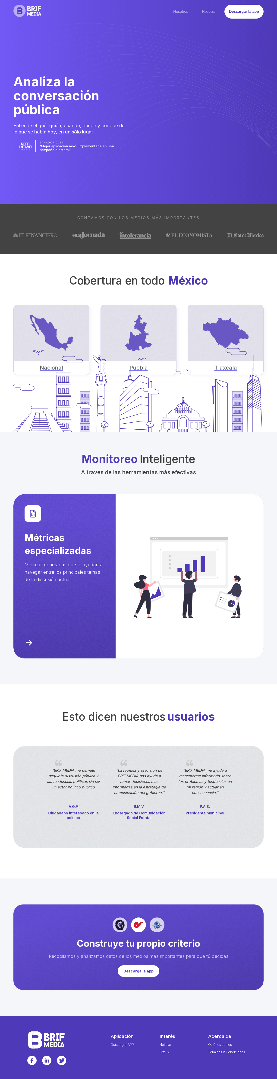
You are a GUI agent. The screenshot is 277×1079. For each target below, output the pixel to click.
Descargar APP (122, 1045)
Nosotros (180, 11)
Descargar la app (244, 11)
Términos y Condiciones (226, 1052)
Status (164, 1052)
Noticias (208, 11)
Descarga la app (138, 971)
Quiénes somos (220, 1045)
